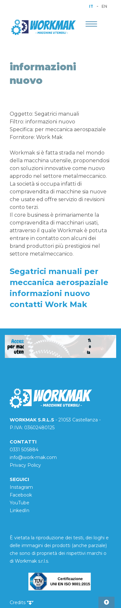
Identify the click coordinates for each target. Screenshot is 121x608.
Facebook (21, 495)
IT (91, 6)
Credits (22, 602)
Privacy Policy (25, 465)
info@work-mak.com (33, 457)
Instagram (21, 487)
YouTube (19, 503)
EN (104, 6)
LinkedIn (19, 510)
